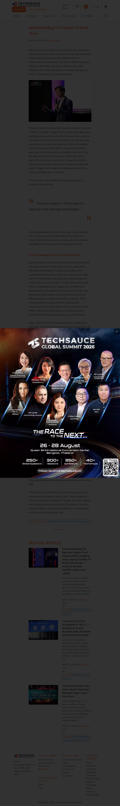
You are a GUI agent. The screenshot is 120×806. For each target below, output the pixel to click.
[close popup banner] (117, 331)
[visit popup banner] (60, 403)
